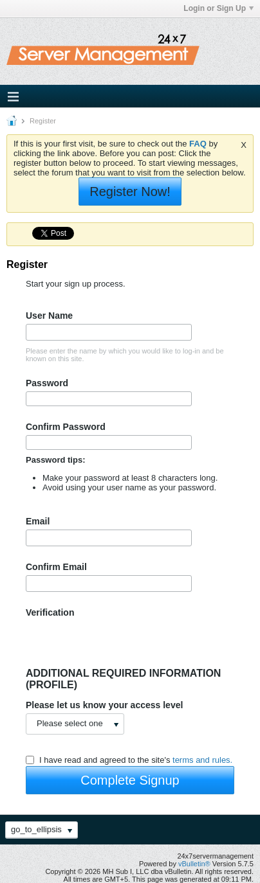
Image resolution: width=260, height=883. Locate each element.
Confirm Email (56, 567)
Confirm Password (66, 427)
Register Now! (130, 191)
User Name (49, 315)
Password (47, 383)
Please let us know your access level (104, 705)
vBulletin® (194, 864)
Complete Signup (129, 780)
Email (38, 521)
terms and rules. (202, 760)
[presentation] (123, 643)
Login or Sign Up (218, 8)
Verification (50, 612)
